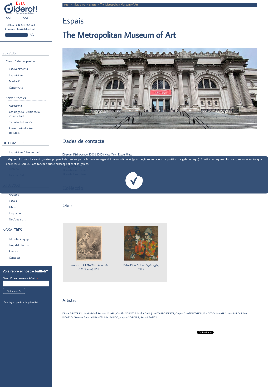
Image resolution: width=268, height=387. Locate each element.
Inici (66, 4)
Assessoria (15, 104)
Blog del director (19, 239)
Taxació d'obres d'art (21, 120)
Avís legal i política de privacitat (21, 302)
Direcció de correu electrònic (20, 278)
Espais (13, 196)
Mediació (14, 80)
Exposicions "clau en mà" (23, 149)
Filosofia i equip (18, 233)
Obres (12, 202)
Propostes (15, 208)
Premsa (13, 245)
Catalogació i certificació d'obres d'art (23, 112)
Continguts (15, 86)
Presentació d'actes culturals (20, 128)
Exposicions (16, 75)
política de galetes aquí (182, 159)
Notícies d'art (17, 214)
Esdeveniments (18, 69)
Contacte (14, 250)
